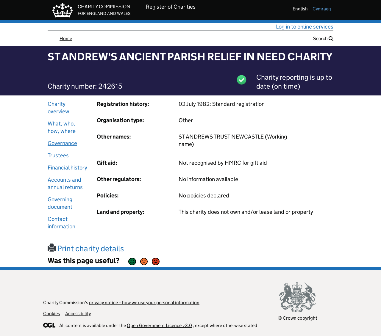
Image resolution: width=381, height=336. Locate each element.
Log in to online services (304, 26)
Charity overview (58, 108)
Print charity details (86, 248)
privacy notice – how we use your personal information (144, 302)
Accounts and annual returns (65, 183)
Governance (62, 143)
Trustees (58, 155)
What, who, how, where (62, 127)
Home (66, 38)
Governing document (60, 203)
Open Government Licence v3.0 (159, 325)
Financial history (67, 167)
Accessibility (78, 313)
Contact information (61, 223)
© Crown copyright (297, 318)
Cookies (51, 313)
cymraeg (322, 9)
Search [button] (323, 38)
